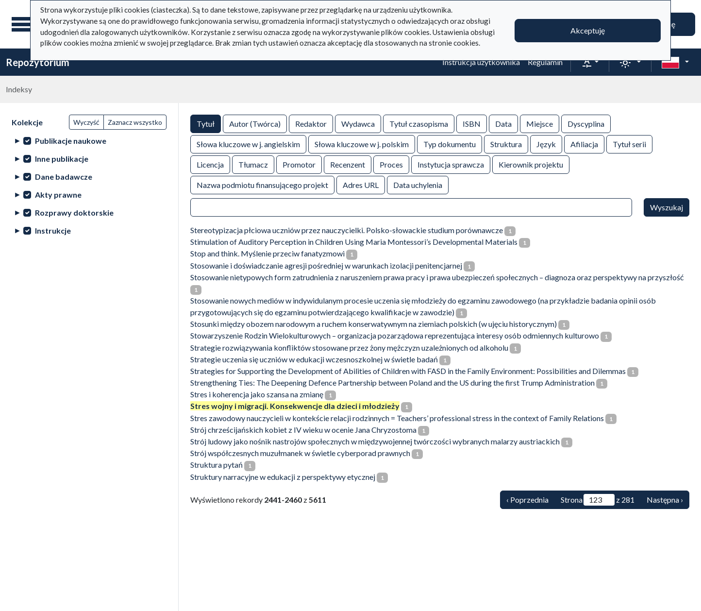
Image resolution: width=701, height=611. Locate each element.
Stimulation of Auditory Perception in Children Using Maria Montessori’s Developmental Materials (353, 241)
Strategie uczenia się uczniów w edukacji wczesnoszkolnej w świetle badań (314, 359)
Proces (391, 164)
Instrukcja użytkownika (481, 62)
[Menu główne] (24, 24)
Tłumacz (253, 164)
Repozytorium (37, 62)
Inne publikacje (61, 158)
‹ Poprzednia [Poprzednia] (527, 499)
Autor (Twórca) (255, 123)
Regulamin (545, 62)
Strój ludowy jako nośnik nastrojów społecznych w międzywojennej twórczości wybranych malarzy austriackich (375, 441)
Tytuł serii (629, 143)
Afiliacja (584, 143)
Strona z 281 (597, 500)
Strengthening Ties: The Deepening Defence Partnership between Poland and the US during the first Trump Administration (392, 382)
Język (546, 143)
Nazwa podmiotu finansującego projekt (262, 184)
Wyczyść (86, 122)
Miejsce (539, 123)
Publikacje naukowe (70, 140)
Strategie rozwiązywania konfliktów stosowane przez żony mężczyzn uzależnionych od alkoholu (349, 347)
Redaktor (311, 123)
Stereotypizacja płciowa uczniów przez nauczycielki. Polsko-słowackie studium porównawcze (346, 230)
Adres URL (361, 184)
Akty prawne (58, 194)
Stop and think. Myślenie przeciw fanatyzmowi (267, 253)
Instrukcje (53, 230)
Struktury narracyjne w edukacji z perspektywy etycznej (282, 476)
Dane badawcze (63, 176)
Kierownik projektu (531, 164)
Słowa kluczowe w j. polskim (362, 143)
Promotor (299, 164)
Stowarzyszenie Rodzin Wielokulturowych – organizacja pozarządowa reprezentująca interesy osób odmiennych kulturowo (394, 335)
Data (503, 123)
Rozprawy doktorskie (74, 212)
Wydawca (358, 123)
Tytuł (206, 123)
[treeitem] (89, 141)
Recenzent (347, 164)
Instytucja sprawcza (450, 164)
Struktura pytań (216, 464)
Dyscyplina (585, 123)
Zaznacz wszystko (135, 122)
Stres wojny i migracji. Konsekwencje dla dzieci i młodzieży (295, 405)
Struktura (506, 143)
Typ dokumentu (449, 143)
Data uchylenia (417, 184)
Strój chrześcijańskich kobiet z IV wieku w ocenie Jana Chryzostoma (303, 429)
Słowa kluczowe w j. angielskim (248, 143)
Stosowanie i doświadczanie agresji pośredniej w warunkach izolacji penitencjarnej (326, 265)
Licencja (210, 164)
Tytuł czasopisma (418, 123)
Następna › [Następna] (665, 499)
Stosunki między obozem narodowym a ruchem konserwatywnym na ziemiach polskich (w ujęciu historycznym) (373, 323)
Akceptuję (587, 30)
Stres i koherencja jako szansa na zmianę (256, 394)
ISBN (472, 123)
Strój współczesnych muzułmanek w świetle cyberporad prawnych (300, 453)
